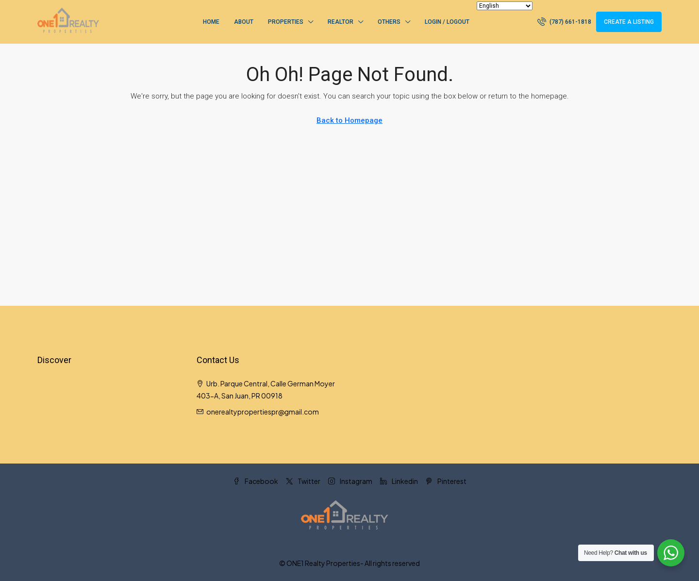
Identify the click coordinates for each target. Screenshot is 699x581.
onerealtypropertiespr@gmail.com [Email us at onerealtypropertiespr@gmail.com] (262, 411)
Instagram (350, 481)
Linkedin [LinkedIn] (399, 481)
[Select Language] (505, 5)
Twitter (303, 481)
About (243, 21)
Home (211, 21)
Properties (285, 21)
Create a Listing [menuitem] (629, 21)
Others (389, 21)
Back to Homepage (349, 120)
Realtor (340, 21)
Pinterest (446, 481)
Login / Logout (447, 21)
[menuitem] (564, 22)
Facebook (255, 481)
